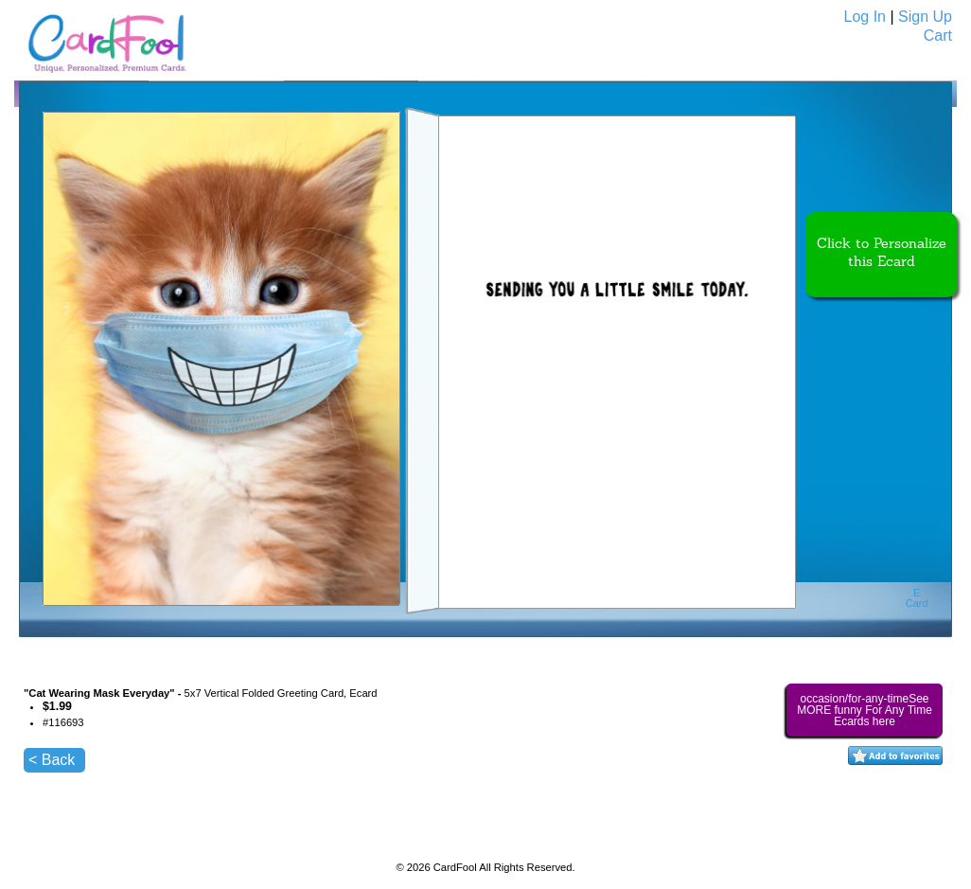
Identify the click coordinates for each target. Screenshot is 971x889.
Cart (938, 35)
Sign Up (925, 17)
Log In (865, 17)
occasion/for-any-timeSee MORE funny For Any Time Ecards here (864, 710)
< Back (51, 760)
